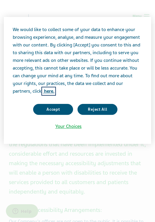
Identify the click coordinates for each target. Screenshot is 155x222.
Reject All (97, 109)
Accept (53, 109)
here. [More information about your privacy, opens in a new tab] (48, 91)
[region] (77, 80)
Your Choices (68, 126)
